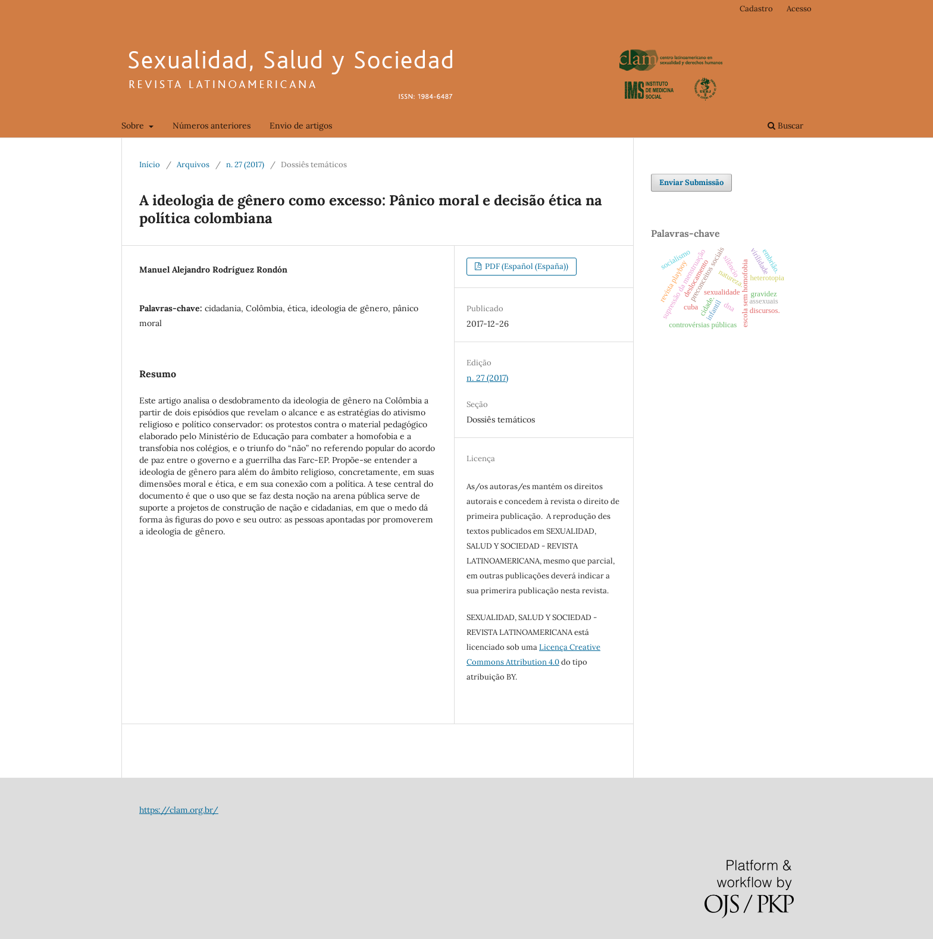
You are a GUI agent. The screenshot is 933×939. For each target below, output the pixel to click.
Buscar (785, 125)
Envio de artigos (301, 125)
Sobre (133, 125)
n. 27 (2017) (245, 164)
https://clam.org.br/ (178, 810)
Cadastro (756, 9)
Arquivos (193, 164)
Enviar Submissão (691, 182)
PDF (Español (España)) (525, 266)
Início (149, 164)
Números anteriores (212, 125)
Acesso (799, 9)
